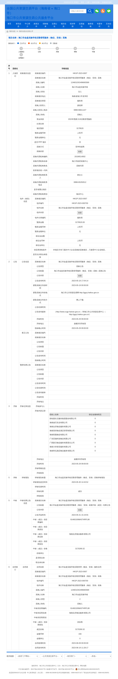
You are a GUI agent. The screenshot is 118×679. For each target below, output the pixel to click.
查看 (80, 152)
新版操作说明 (107, 2)
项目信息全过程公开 (26, 31)
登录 (82, 2)
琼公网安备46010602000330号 (87, 669)
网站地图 (83, 666)
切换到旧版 (96, 2)
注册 (88, 2)
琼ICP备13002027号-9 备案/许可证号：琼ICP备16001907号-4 (53, 669)
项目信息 (12, 31)
